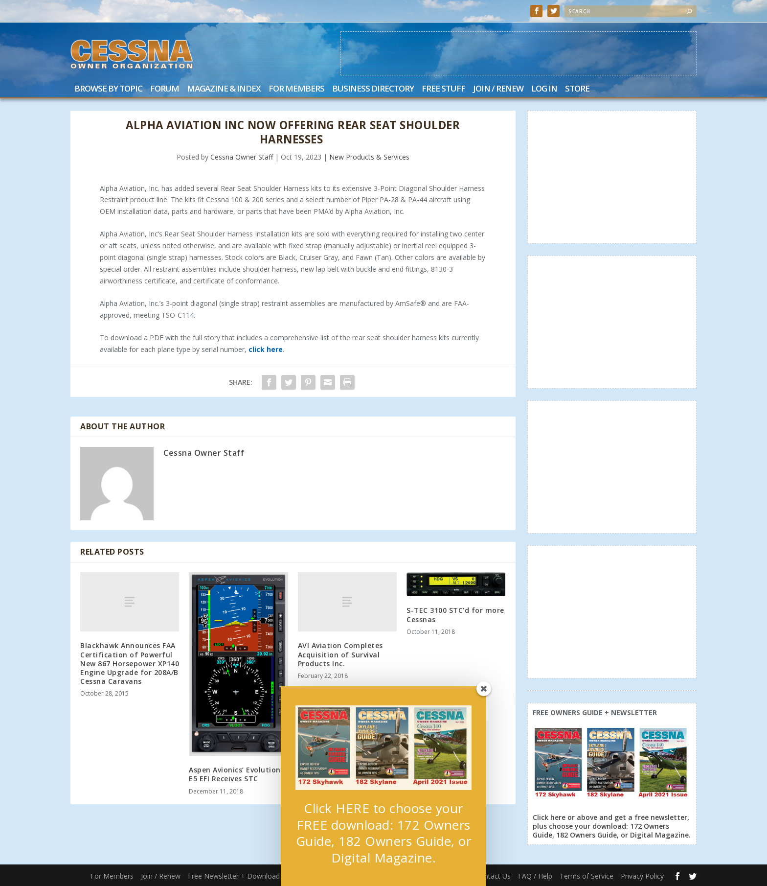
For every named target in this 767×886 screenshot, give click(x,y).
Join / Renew (498, 89)
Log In (544, 89)
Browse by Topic (108, 89)
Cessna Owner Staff (241, 157)
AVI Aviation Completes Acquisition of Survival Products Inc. (340, 654)
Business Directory (373, 89)
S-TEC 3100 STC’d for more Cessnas (455, 615)
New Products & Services (369, 157)
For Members (296, 89)
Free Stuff (443, 89)
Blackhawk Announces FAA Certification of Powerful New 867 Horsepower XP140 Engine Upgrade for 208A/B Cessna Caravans (129, 663)
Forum (164, 89)
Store (577, 89)
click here (265, 349)
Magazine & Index (224, 89)
